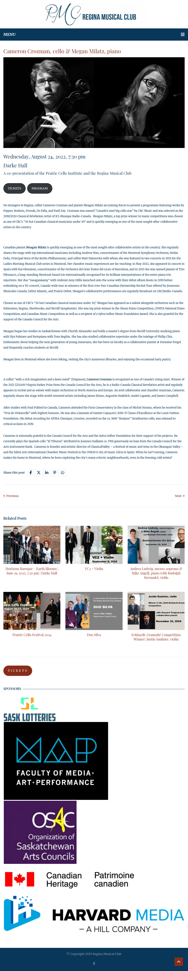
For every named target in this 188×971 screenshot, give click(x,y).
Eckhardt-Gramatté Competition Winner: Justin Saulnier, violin (156, 637)
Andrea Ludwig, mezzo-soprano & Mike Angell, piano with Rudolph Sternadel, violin (156, 573)
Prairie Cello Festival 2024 (31, 635)
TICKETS (14, 188)
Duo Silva (94, 635)
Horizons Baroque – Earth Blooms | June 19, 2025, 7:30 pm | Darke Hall (31, 570)
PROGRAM (40, 188)
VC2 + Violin (94, 568)
